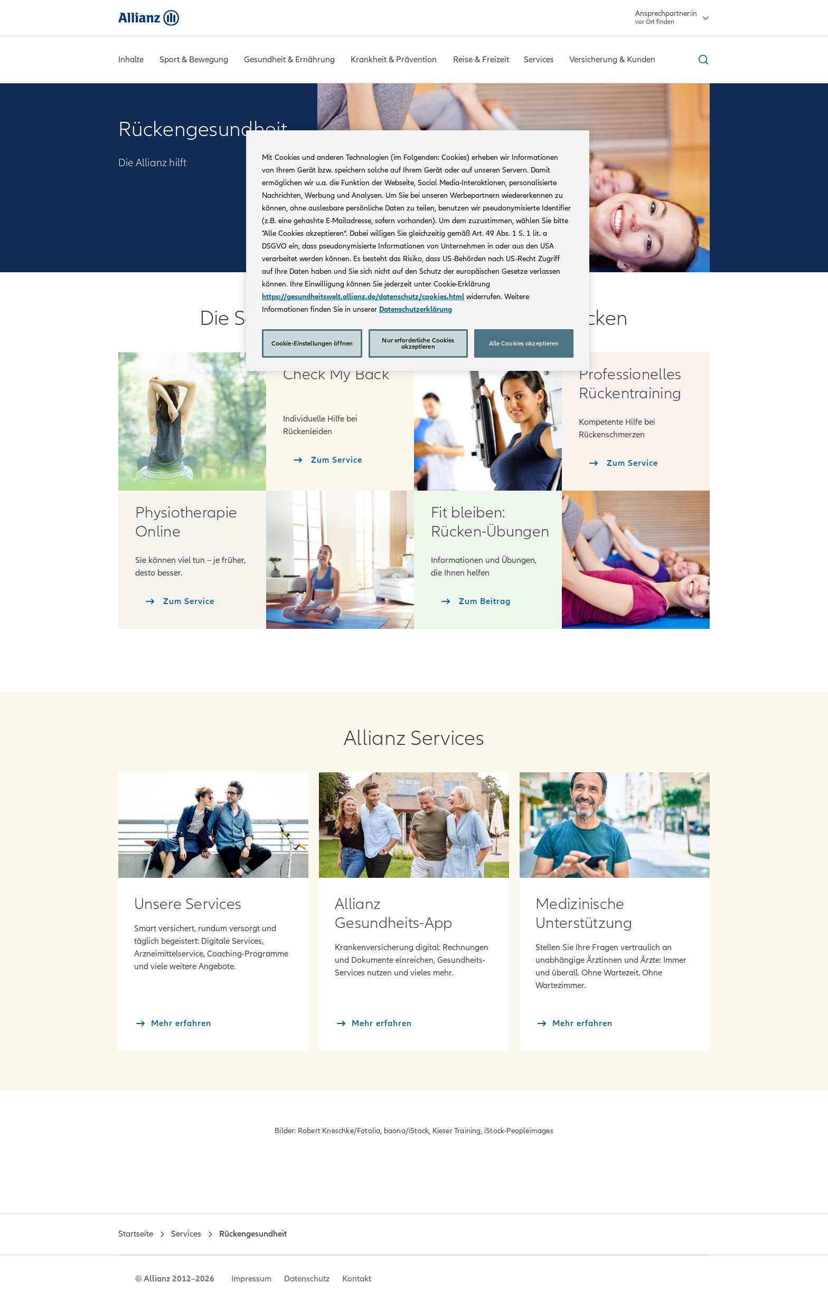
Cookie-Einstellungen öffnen (312, 343)
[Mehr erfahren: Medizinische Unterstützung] (615, 824)
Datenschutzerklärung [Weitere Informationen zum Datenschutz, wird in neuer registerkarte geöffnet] (415, 309)
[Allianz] (148, 18)
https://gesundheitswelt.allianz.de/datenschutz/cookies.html (363, 296)
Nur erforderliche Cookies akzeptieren (418, 343)
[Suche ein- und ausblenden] (702, 59)
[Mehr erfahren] (172, 1023)
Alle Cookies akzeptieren (524, 343)
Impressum (251, 1279)
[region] (417, 250)
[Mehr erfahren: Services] (213, 824)
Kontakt (356, 1279)
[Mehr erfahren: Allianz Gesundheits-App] (414, 824)
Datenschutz (307, 1279)
